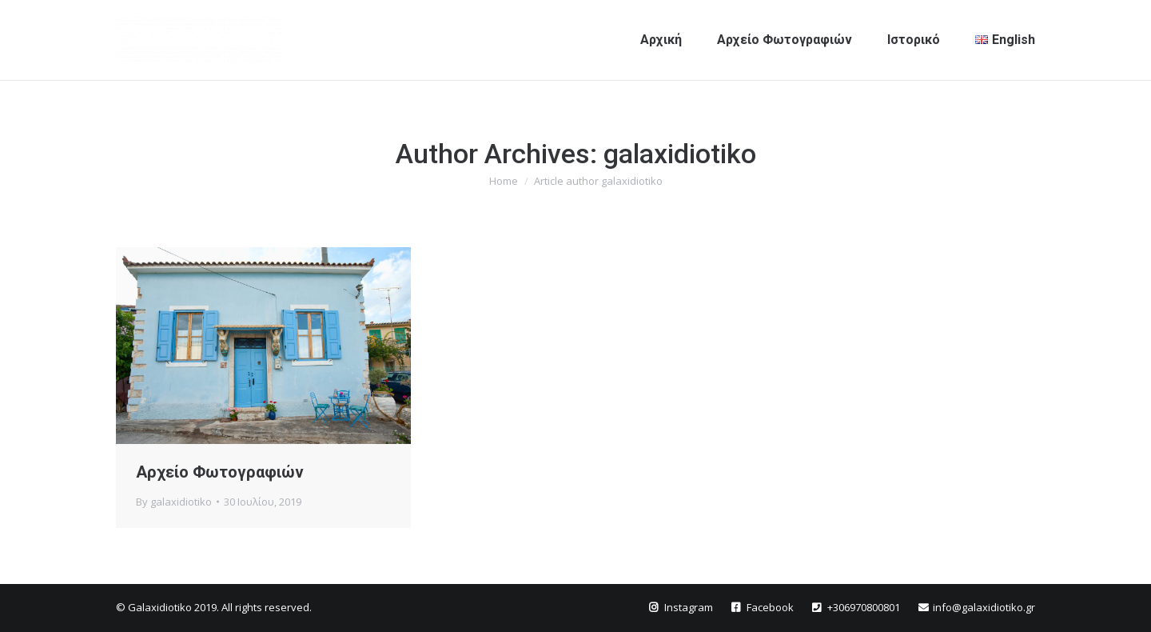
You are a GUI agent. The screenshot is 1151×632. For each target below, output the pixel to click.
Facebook (771, 607)
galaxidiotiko (679, 154)
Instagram (689, 607)
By (174, 501)
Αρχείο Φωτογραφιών (220, 472)
